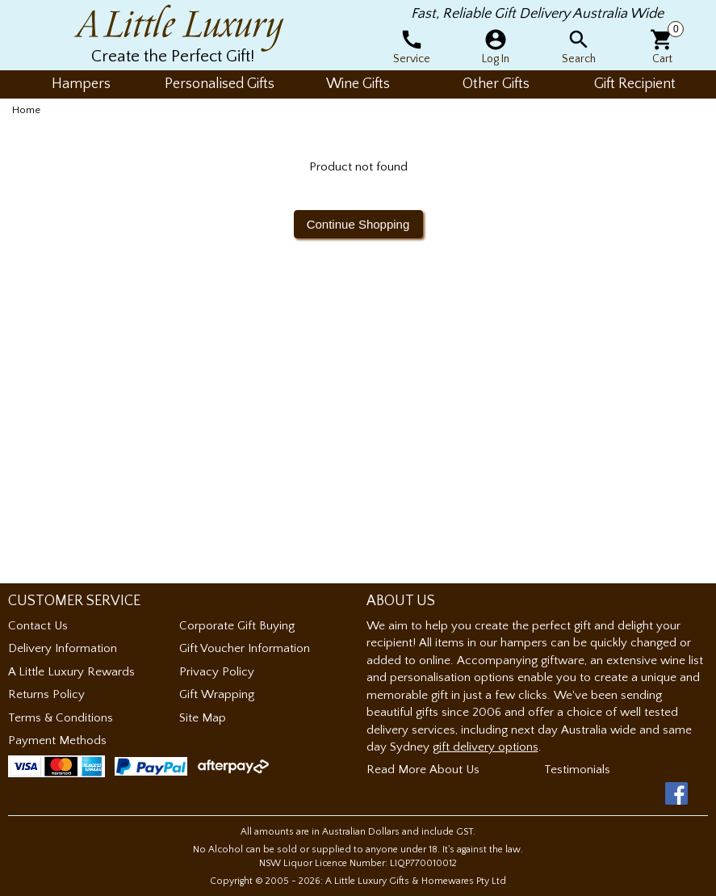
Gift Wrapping (216, 694)
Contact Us (38, 626)
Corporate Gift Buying (237, 626)
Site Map (202, 718)
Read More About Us (422, 769)
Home (26, 110)
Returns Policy (46, 694)
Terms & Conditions (60, 718)
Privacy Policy (216, 672)
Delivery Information (62, 648)
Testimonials (577, 769)
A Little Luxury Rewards (71, 672)
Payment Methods (57, 740)
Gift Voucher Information (244, 648)
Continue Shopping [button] (358, 224)
